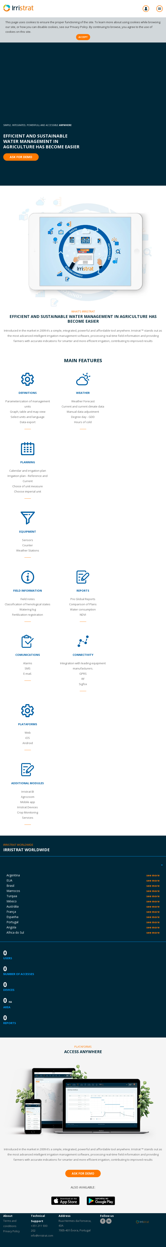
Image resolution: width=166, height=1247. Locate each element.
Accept (83, 37)
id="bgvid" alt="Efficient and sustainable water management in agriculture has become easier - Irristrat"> (83, 57)
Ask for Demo (21, 157)
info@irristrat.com (42, 1235)
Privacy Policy (79, 27)
